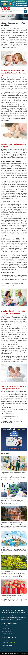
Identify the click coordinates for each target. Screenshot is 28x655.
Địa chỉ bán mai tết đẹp (7, 571)
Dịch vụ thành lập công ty (8, 498)
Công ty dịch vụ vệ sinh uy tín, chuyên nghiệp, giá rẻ (13, 473)
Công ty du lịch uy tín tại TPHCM (9, 547)
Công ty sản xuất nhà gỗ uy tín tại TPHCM (12, 522)
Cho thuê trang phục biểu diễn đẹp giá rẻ (12, 595)
